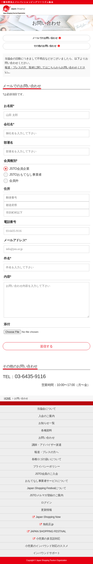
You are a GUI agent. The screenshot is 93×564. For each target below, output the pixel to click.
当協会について (46, 408)
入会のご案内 (46, 416)
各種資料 (46, 430)
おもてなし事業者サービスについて (46, 480)
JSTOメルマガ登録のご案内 (46, 495)
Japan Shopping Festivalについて (46, 488)
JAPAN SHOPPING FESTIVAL (48, 531)
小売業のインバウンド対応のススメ (46, 545)
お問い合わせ (46, 437)
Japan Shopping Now (48, 516)
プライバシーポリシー (46, 466)
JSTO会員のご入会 (46, 473)
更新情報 (46, 509)
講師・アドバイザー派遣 (46, 444)
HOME (7, 398)
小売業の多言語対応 (48, 538)
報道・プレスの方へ (46, 452)
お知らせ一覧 (46, 423)
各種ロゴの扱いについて (46, 459)
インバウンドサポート (46, 553)
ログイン (46, 502)
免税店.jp (48, 524)
